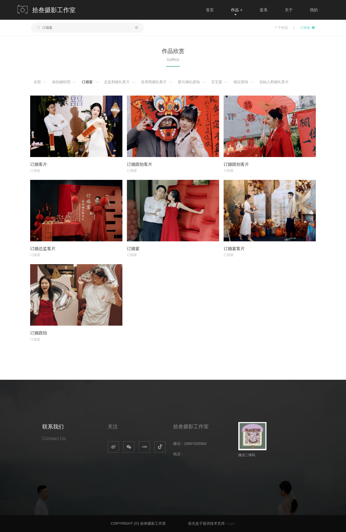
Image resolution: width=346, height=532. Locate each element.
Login (230, 523)
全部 (37, 82)
